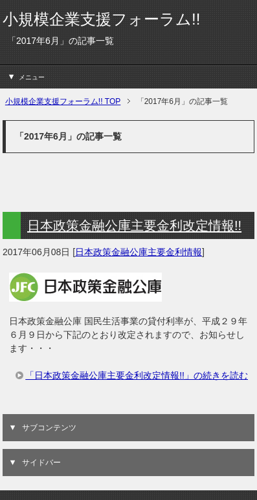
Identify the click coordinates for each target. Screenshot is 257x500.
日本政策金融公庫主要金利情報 (138, 252)
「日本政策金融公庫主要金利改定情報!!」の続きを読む (136, 375)
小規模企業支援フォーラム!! (101, 19)
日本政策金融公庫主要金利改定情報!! (134, 225)
